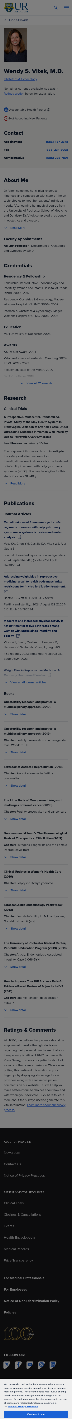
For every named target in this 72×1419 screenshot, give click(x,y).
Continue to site (36, 1414)
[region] (36, 1398)
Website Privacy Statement (23, 1406)
